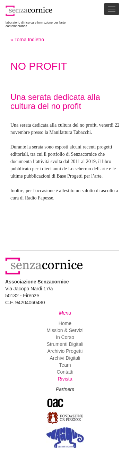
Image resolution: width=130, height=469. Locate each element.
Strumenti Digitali (65, 344)
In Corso (65, 337)
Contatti (65, 372)
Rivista (65, 379)
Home (65, 323)
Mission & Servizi (65, 330)
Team (65, 365)
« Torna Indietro (27, 39)
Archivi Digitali (65, 358)
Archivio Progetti (65, 351)
